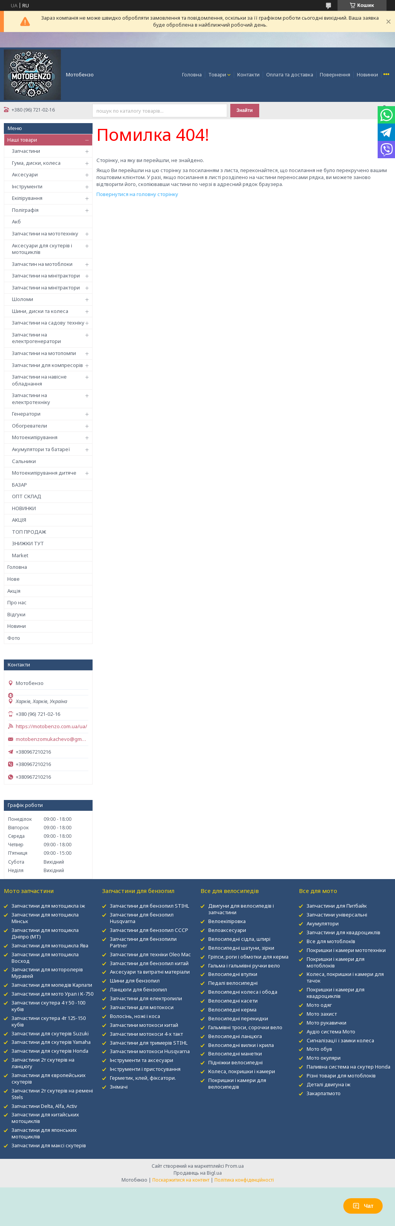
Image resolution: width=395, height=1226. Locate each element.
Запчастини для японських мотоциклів (44, 1133)
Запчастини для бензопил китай (149, 963)
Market (20, 555)
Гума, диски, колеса (36, 162)
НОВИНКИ (24, 508)
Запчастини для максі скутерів (49, 1145)
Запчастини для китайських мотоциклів (45, 1118)
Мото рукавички (326, 1022)
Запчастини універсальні (337, 914)
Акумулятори (323, 923)
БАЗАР (19, 484)
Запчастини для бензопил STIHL (149, 905)
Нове (13, 578)
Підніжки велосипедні (235, 1062)
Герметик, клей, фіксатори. (143, 1077)
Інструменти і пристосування (145, 1068)
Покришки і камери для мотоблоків (336, 962)
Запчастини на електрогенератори (36, 338)
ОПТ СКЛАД (26, 496)
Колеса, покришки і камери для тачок (345, 977)
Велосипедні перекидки (238, 1018)
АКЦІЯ (19, 519)
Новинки (367, 74)
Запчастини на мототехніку (45, 233)
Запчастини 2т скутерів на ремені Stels (52, 1094)
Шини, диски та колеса (40, 311)
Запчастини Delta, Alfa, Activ (44, 1106)
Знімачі (119, 1086)
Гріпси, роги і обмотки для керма (248, 956)
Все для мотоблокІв (331, 941)
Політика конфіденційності (244, 1180)
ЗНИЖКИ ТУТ (28, 543)
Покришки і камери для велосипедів (237, 1083)
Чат (363, 1205)
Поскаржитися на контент (180, 1180)
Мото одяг (319, 1004)
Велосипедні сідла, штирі (239, 938)
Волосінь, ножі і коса (135, 1016)
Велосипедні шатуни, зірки (241, 947)
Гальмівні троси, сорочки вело (245, 1027)
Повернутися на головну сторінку (137, 194)
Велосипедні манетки (235, 1053)
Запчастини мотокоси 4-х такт (146, 1033)
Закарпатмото (324, 1093)
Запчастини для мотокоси (142, 1007)
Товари (217, 74)
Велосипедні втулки (232, 974)
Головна (192, 74)
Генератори (26, 413)
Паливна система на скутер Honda (348, 1066)
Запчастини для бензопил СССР (149, 930)
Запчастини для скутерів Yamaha (51, 1041)
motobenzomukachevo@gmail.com (52, 739)
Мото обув (319, 1048)
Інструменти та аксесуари (141, 1060)
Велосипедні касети (233, 1000)
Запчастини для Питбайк (337, 905)
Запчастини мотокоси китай (144, 1024)
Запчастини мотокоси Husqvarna (150, 1051)
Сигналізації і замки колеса (340, 1040)
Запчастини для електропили (146, 998)
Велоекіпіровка (227, 921)
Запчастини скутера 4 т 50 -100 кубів (48, 1006)
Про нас (17, 602)
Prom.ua (234, 1166)
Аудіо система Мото (331, 1031)
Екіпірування (27, 197)
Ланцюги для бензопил (138, 989)
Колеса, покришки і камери (241, 1071)
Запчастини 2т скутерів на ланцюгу (43, 1063)
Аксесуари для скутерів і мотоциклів (42, 249)
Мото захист (322, 1013)
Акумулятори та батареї (41, 449)
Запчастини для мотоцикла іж (48, 905)
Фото (13, 637)
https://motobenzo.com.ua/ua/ (51, 726)
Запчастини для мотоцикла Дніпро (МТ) (45, 933)
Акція (13, 590)
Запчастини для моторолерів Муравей (47, 972)
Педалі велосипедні (233, 982)
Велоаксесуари (227, 930)
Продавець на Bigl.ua (198, 1173)
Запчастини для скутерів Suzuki (50, 1033)
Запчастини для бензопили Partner (143, 942)
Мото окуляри (324, 1057)
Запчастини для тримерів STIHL (148, 1042)
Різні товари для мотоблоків (341, 1075)
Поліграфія (25, 209)
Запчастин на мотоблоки (42, 263)
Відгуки (16, 614)
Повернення (335, 74)
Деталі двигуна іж (328, 1084)
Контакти (248, 74)
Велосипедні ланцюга (235, 1036)
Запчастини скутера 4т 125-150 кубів (49, 1021)
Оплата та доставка (289, 74)
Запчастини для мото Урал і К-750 (52, 993)
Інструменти (27, 186)
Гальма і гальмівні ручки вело (244, 965)
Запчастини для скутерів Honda (50, 1050)
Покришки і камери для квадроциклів (336, 992)
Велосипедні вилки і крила (241, 1045)
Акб (16, 221)
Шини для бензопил (135, 980)
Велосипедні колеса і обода (242, 991)
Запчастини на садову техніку (48, 322)
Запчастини (26, 150)
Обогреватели (29, 425)
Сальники (24, 461)
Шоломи (22, 299)
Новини (16, 625)
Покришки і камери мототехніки (346, 950)
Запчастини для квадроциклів (343, 932)
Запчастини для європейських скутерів (49, 1078)
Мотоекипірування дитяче (44, 472)
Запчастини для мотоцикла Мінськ (45, 918)
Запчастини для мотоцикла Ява (50, 945)
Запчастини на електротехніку (31, 399)
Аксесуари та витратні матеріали (150, 971)
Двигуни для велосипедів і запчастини (241, 909)
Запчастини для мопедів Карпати (52, 984)
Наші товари (22, 139)
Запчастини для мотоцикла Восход (45, 957)
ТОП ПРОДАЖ (29, 531)
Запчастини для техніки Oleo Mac (150, 954)
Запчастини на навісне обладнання (39, 380)
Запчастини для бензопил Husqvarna (142, 918)
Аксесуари (25, 174)
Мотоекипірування (34, 437)
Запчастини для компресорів (47, 365)
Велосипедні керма (232, 1009)
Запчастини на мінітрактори (46, 275)
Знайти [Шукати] (244, 110)
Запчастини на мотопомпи (44, 353)
